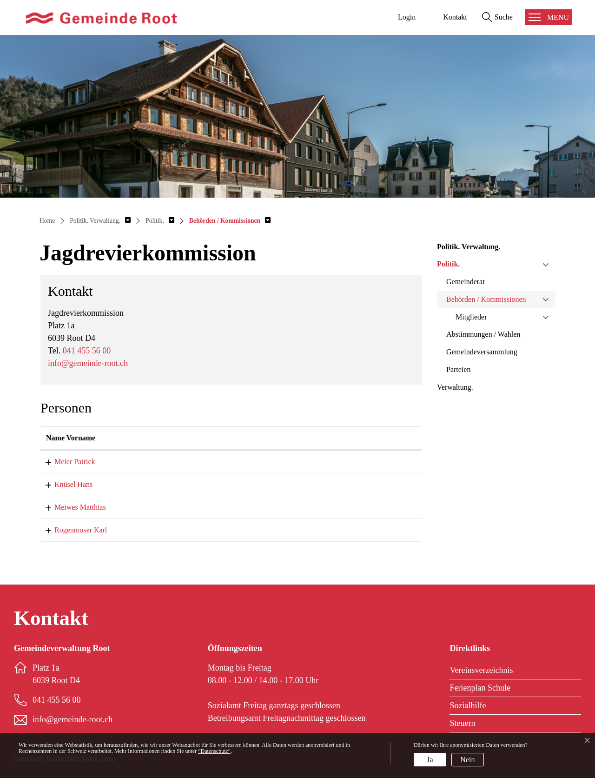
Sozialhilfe (468, 705)
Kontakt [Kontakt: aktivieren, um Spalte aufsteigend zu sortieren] (249, 438)
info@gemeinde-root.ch (88, 363)
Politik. (448, 264)
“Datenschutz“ (214, 751)
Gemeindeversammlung (481, 352)
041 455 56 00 (87, 350)
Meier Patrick (66, 461)
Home (47, 220)
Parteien (458, 369)
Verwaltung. (455, 387)
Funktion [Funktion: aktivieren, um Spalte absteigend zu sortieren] (171, 438)
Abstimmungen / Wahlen (483, 334)
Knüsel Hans (65, 484)
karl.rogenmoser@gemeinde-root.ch (290, 530)
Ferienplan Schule (480, 687)
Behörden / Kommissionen (486, 299)
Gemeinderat (465, 282)
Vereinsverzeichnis (481, 670)
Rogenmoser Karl (72, 530)
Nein (467, 760)
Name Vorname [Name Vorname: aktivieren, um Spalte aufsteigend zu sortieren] (70, 438)
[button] (100, 220)
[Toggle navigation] (548, 17)
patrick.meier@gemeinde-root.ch (285, 461)
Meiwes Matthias (72, 507)
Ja (430, 760)
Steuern (462, 723)
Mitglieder (471, 317)
